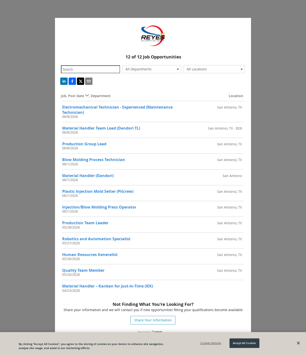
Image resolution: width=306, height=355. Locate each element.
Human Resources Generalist (90, 254)
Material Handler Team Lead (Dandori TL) (101, 128)
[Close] (298, 343)
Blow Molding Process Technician (93, 159)
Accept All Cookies (244, 343)
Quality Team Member (83, 270)
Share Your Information (153, 320)
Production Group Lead (84, 143)
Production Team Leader (85, 222)
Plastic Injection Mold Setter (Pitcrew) (97, 191)
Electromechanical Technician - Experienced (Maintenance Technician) (117, 109)
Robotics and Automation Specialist (96, 238)
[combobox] (151, 69)
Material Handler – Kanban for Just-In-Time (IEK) (107, 286)
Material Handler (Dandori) (88, 175)
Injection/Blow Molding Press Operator (99, 207)
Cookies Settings (210, 343)
